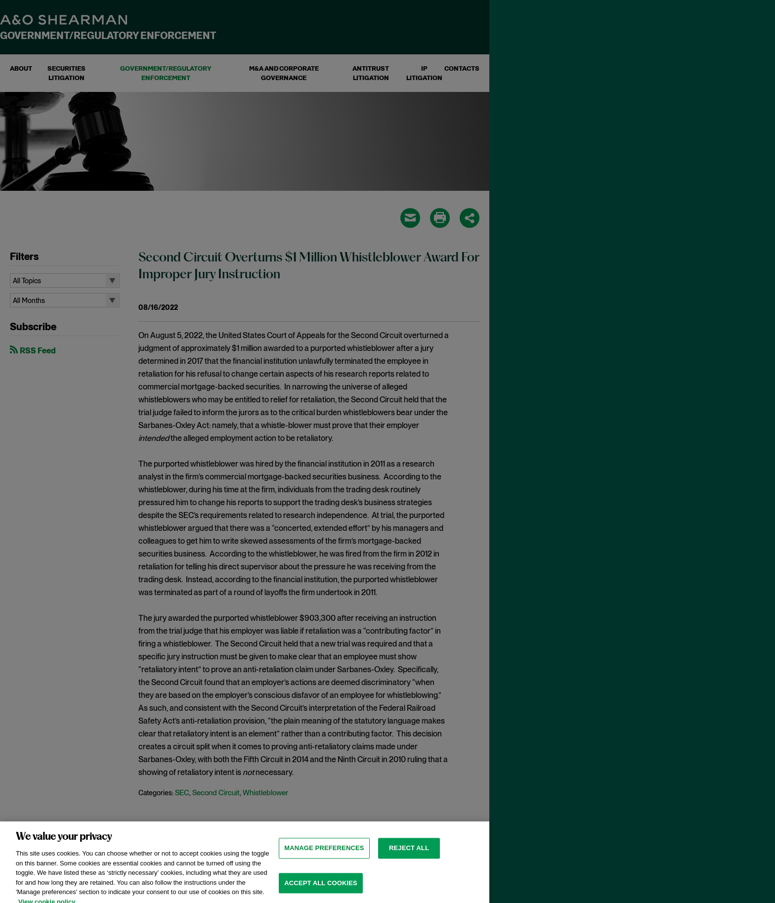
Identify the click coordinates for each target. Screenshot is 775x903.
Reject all (409, 858)
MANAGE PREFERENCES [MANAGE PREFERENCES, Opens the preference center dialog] (324, 858)
